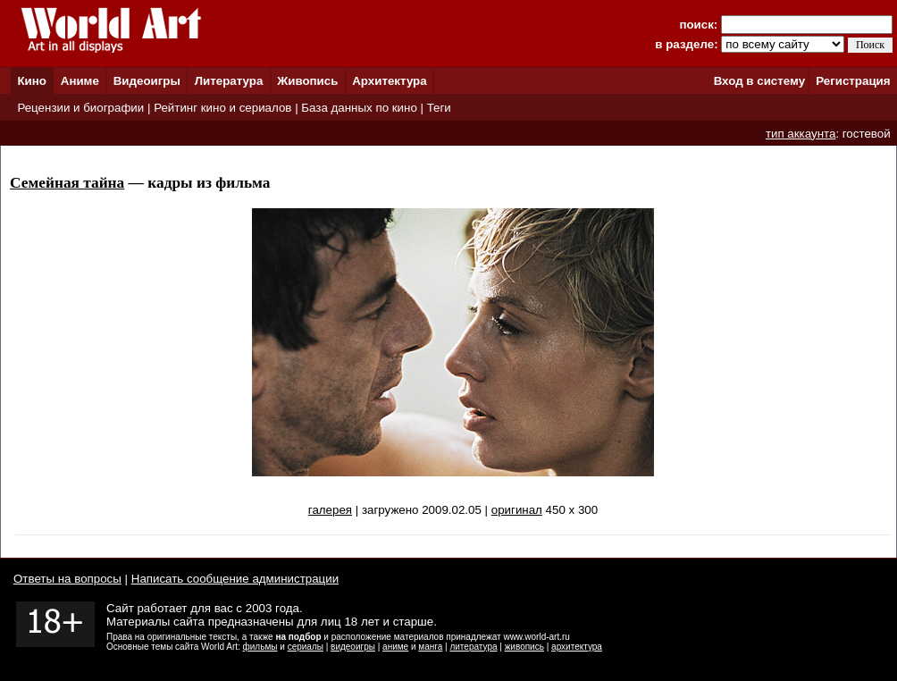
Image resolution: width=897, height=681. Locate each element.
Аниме (80, 81)
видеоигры (353, 647)
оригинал (516, 510)
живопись (524, 647)
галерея (330, 510)
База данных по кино (358, 107)
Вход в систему (759, 81)
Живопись (307, 81)
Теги (439, 107)
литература (473, 647)
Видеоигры (146, 81)
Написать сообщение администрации (235, 578)
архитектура (576, 647)
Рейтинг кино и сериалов (222, 107)
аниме (395, 647)
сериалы (305, 647)
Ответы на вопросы (67, 578)
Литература (229, 81)
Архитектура (389, 81)
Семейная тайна (67, 182)
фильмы (260, 647)
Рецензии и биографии (80, 107)
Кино (31, 81)
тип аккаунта (801, 133)
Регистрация (853, 81)
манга (430, 647)
